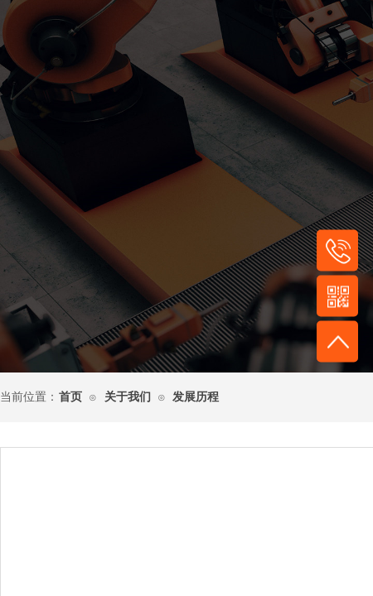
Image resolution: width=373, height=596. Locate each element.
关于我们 (127, 397)
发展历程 (195, 397)
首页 (70, 397)
